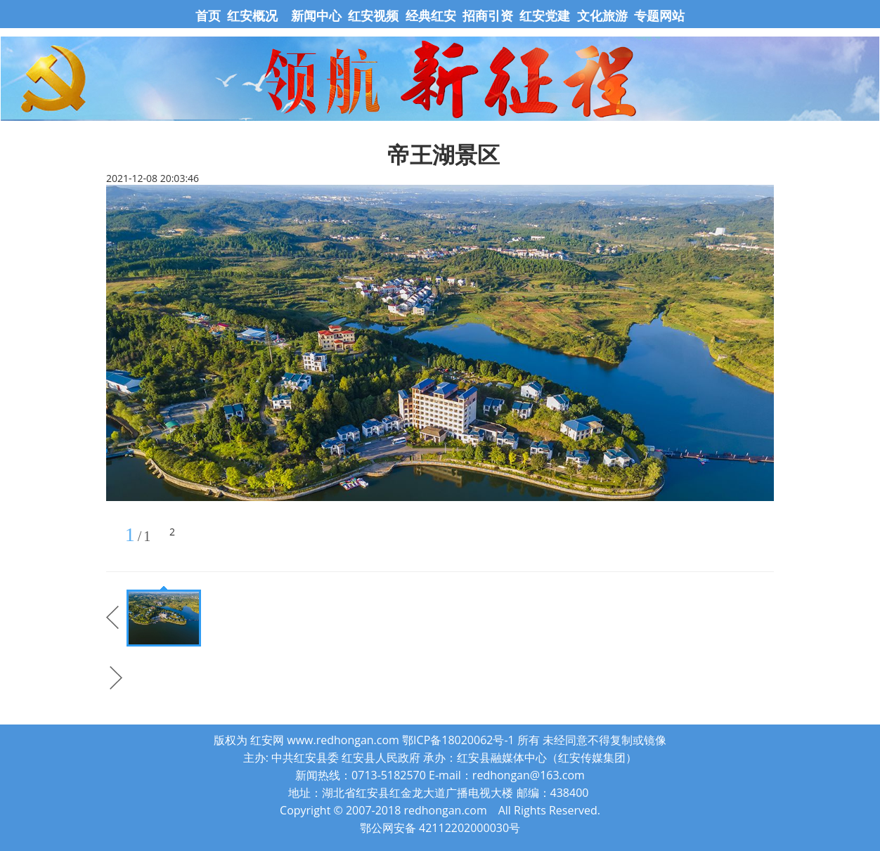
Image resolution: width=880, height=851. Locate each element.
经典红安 (431, 15)
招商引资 (487, 15)
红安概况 (252, 15)
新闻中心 (316, 15)
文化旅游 (601, 15)
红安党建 (544, 15)
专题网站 (659, 15)
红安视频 (373, 15)
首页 (209, 15)
